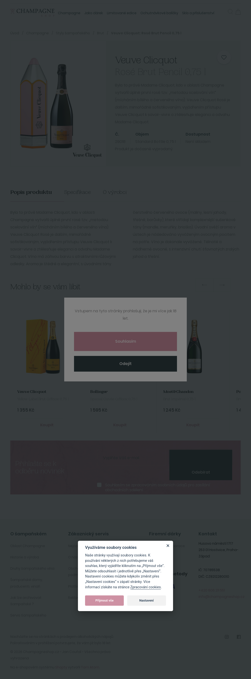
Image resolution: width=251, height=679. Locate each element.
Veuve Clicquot (31, 391)
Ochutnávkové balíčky (159, 13)
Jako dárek (93, 13)
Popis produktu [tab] (31, 192)
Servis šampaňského (28, 614)
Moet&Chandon (178, 391)
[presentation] (200, 456)
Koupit (47, 424)
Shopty (61, 666)
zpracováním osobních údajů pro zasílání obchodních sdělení (157, 486)
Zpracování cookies (145, 587)
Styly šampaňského (73, 33)
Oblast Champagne (27, 544)
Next (222, 285)
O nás (73, 555)
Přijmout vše (104, 600)
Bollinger (98, 391)
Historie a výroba (24, 555)
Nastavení (146, 600)
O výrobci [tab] (115, 192)
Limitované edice (122, 13)
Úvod (14, 33)
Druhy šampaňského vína (32, 567)
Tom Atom (90, 666)
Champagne (69, 13)
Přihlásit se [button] (222, 11)
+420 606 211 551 (212, 589)
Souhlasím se (157, 486)
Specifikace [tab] (77, 192)
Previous (204, 285)
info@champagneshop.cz (222, 595)
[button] (230, 12)
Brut (100, 33)
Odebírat (201, 471)
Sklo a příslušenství (198, 13)
